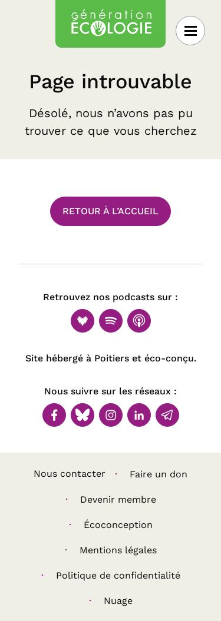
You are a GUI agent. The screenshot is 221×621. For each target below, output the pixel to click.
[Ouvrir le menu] (190, 30)
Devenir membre (118, 499)
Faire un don (158, 474)
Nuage (118, 600)
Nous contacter (69, 473)
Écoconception (118, 524)
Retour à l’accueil (110, 211)
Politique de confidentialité (118, 575)
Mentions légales (118, 550)
